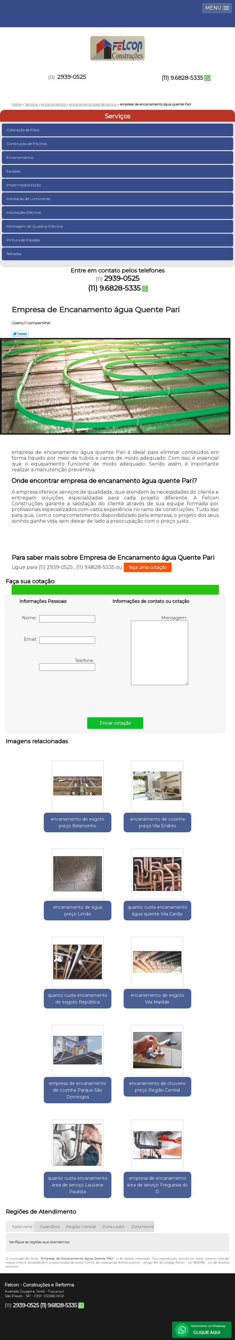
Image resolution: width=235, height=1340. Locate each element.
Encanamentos (20, 157)
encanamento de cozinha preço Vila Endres (117, 825)
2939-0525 (71, 77)
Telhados (14, 253)
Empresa (93, 1276)
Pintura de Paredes (23, 240)
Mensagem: (159, 650)
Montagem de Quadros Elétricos (35, 226)
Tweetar (20, 334)
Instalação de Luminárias (28, 198)
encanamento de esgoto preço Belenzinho (45, 822)
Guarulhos (50, 1155)
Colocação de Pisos (23, 130)
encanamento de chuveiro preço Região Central (117, 1013)
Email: (59, 640)
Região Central (81, 1155)
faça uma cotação (148, 567)
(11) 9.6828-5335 (182, 78)
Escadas (13, 171)
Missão (140, 1276)
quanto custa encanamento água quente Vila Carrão (45, 919)
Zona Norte (142, 1155)
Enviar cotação (115, 723)
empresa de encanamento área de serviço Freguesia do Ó (117, 1114)
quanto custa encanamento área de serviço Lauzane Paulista (190, 1013)
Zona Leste (113, 1155)
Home (45, 1276)
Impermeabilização (24, 185)
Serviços (117, 116)
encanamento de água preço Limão (190, 822)
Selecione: (22, 1155)
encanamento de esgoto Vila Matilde (190, 916)
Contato (88, 1294)
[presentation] (58, 692)
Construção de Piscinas (27, 143)
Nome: (58, 618)
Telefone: (67, 664)
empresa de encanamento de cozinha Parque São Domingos (45, 1017)
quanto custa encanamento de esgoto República (117, 919)
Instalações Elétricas (24, 212)
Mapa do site (142, 1294)
